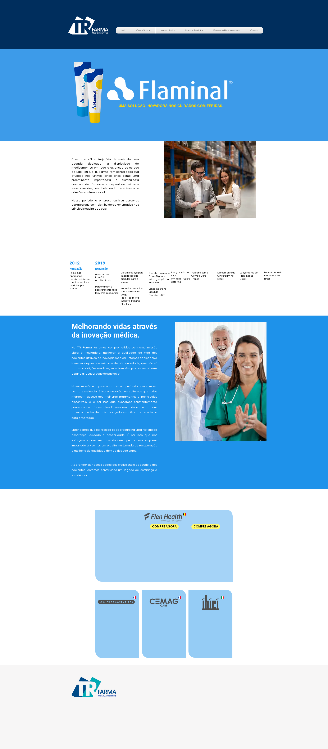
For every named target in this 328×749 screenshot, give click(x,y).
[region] (215, 369)
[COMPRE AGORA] (164, 526)
